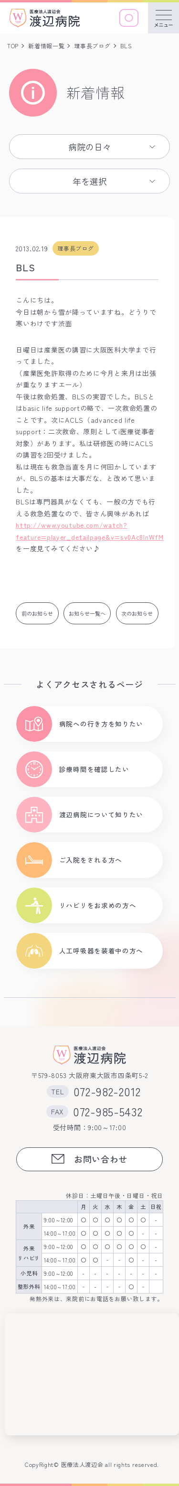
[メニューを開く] (163, 17)
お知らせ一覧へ (87, 613)
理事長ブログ (92, 46)
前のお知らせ (37, 613)
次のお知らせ (137, 613)
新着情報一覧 (46, 46)
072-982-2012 (107, 1091)
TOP (13, 46)
